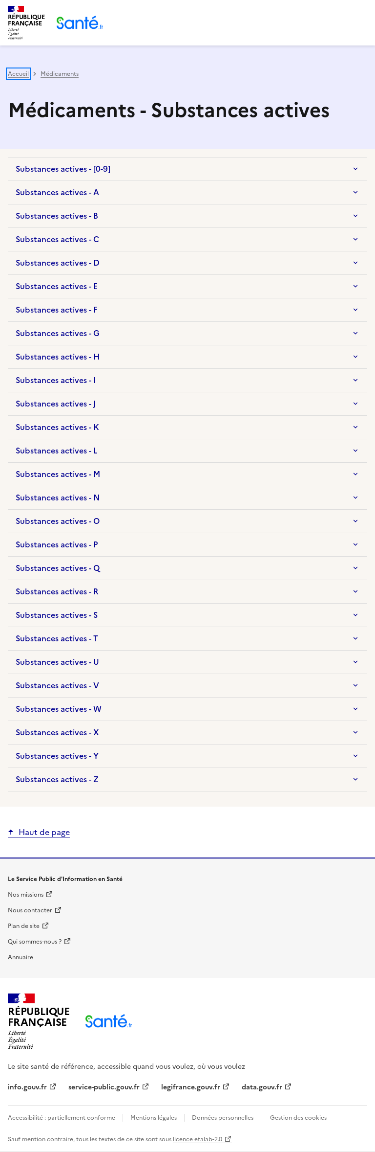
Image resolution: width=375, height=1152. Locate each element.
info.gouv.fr (27, 1087)
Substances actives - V (57, 685)
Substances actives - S (57, 615)
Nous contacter (30, 910)
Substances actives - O (58, 521)
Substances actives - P (57, 544)
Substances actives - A (57, 192)
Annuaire (20, 957)
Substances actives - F (57, 310)
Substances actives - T (57, 638)
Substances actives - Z (57, 779)
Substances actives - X (57, 732)
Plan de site (24, 926)
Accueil (18, 73)
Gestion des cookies (298, 1117)
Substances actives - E (57, 286)
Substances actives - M (58, 474)
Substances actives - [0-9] (63, 169)
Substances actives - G (58, 333)
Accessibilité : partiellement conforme (62, 1117)
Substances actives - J (56, 403)
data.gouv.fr (262, 1087)
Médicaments (60, 73)
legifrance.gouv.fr (190, 1087)
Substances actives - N (58, 497)
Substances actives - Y (57, 756)
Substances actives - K (57, 427)
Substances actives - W (59, 709)
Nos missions (25, 894)
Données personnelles (222, 1117)
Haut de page (44, 832)
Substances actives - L (57, 450)
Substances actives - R (57, 591)
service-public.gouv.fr (104, 1087)
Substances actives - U (57, 662)
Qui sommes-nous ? (35, 941)
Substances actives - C (57, 239)
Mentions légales (153, 1117)
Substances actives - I (56, 380)
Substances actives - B (57, 216)
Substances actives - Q (58, 568)
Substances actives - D (58, 263)
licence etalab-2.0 (197, 1139)
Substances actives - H (58, 356)
